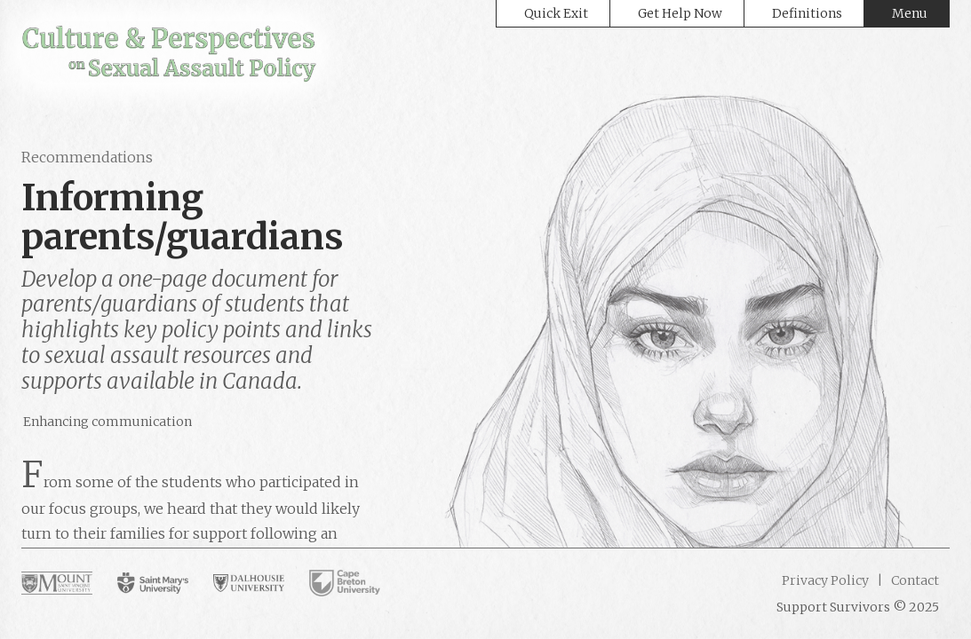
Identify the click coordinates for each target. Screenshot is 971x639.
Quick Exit (556, 13)
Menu (909, 13)
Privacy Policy (825, 580)
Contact (913, 580)
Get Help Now (680, 13)
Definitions (807, 13)
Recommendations (87, 157)
